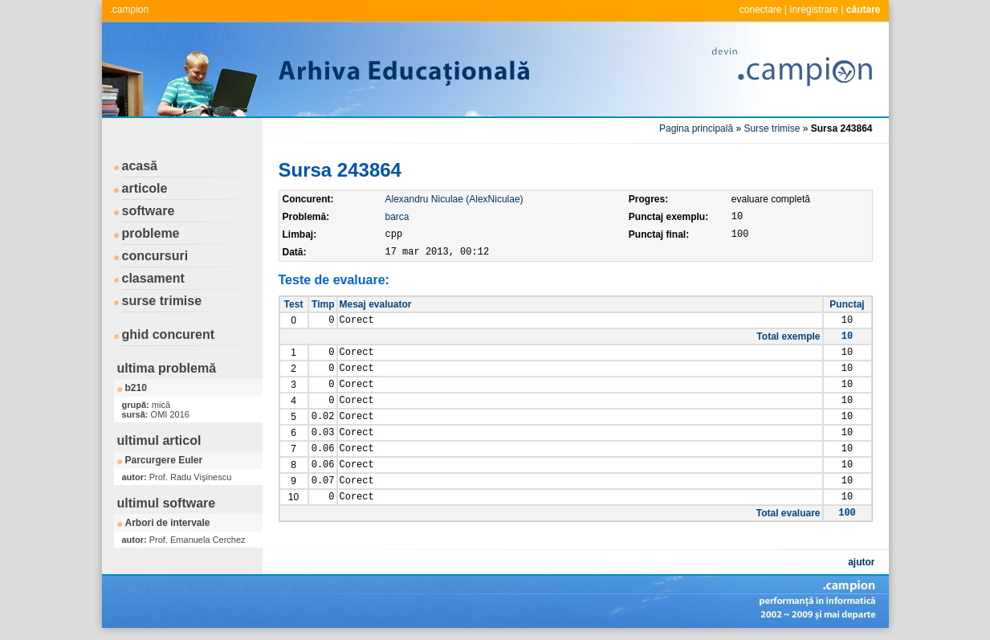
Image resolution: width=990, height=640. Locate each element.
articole (145, 188)
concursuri (155, 256)
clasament (153, 278)
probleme (151, 233)
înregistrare (813, 9)
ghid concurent (168, 334)
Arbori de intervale (167, 522)
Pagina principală (696, 128)
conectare (760, 9)
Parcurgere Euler (164, 460)
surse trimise (162, 301)
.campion (129, 9)
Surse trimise (772, 128)
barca (397, 216)
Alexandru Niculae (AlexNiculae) (454, 199)
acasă (140, 166)
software (148, 211)
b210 (136, 387)
